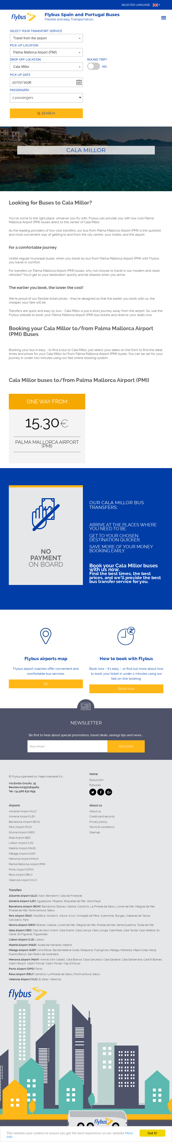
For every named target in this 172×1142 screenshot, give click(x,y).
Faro (26, 919)
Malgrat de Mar (145, 906)
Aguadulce (44, 901)
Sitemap (94, 832)
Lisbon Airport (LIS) (21, 842)
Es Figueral (25, 934)
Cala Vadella (147, 930)
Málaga (114, 950)
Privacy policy (98, 821)
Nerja (152, 950)
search (46, 113)
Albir (41, 895)
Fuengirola (101, 950)
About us (95, 811)
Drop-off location (25, 59)
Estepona (87, 950)
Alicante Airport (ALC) (23, 811)
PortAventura (37, 910)
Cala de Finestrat (71, 895)
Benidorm (52, 895)
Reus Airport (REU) (20, 874)
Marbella (126, 950)
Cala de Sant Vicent (45, 930)
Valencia (55, 979)
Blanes (60, 906)
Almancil (52, 915)
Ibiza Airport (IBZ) (19, 837)
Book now (126, 689)
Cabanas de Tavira (138, 915)
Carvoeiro (15, 919)
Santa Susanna (126, 925)
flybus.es (95, 785)
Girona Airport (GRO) (22, 832)
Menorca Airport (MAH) (23, 858)
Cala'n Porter (54, 963)
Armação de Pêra (88, 915)
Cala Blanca (74, 959)
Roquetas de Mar (74, 901)
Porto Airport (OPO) (21, 869)
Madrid (67, 945)
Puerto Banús (17, 954)
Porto (39, 968)
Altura (63, 915)
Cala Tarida (130, 930)
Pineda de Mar (18, 910)
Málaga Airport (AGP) (22, 853)
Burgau (120, 915)
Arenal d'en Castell (52, 959)
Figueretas (40, 934)
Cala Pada (115, 930)
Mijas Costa (140, 950)
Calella (71, 906)
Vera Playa (93, 901)
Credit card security (102, 816)
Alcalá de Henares (49, 945)
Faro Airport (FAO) (20, 827)
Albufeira (39, 915)
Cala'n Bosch (17, 963)
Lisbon (39, 939)
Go (46, 684)
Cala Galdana (111, 959)
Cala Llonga (100, 930)
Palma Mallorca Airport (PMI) (27, 864)
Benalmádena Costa (66, 950)
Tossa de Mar (145, 925)
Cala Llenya (83, 930)
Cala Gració (66, 930)
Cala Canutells (92, 959)
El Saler (44, 979)
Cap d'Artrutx (72, 963)
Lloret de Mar (125, 906)
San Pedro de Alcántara (43, 954)
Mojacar (57, 901)
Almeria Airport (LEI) (22, 816)
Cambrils (83, 906)
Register (126, 746)
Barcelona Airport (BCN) (24, 821)
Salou (51, 910)
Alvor (71, 915)
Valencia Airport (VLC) (23, 880)
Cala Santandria (132, 959)
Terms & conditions (101, 827)
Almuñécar (44, 950)
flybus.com (96, 780)
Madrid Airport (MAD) (22, 848)
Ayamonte (107, 915)
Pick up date (20, 74)
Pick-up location (24, 45)
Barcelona (48, 906)
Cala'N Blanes (152, 959)
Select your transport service (36, 31)
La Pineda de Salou (102, 906)
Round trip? (97, 59)
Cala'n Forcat (35, 963)
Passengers (19, 90)
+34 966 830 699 (24, 791)
